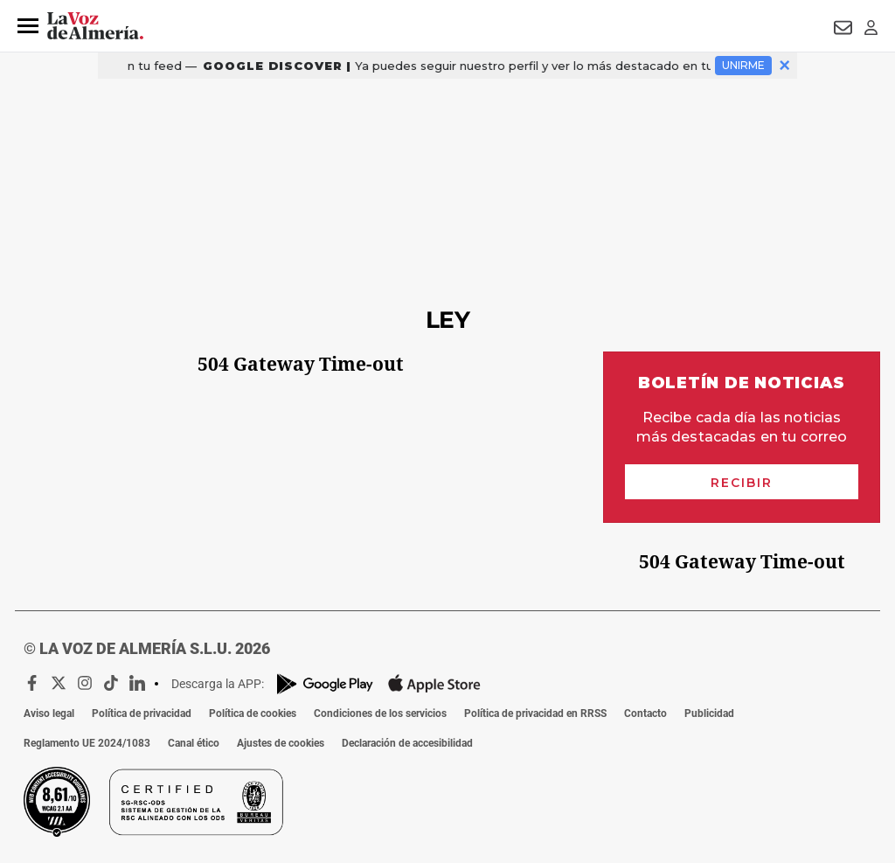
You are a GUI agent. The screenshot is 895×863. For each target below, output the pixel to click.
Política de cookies (252, 713)
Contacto (645, 713)
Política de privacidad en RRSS (535, 713)
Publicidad (709, 713)
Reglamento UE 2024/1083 (87, 743)
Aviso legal (49, 713)
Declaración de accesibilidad (407, 743)
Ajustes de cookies (280, 743)
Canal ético (193, 743)
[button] (27, 26)
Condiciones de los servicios (380, 713)
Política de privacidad (141, 713)
